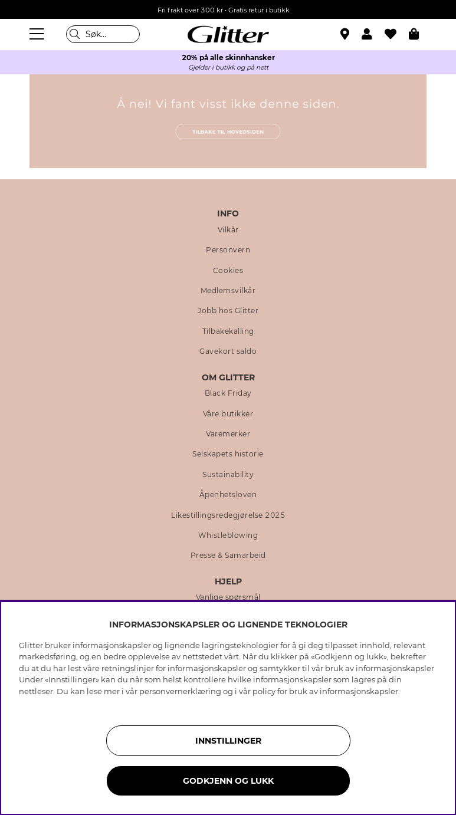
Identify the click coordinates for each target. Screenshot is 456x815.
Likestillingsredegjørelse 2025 (228, 515)
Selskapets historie (228, 454)
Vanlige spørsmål (228, 597)
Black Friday (228, 393)
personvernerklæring (180, 691)
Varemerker (228, 434)
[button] (373, 34)
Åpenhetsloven (228, 495)
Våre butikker (228, 414)
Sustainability (228, 475)
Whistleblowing (228, 535)
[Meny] (38, 34)
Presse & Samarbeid (228, 555)
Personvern (228, 250)
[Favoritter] (397, 34)
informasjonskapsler (359, 691)
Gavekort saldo (228, 351)
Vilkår (228, 230)
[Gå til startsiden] (228, 34)
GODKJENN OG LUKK (228, 780)
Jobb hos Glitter (228, 311)
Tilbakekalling (228, 331)
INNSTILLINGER (228, 740)
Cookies (228, 271)
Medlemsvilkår (228, 291)
